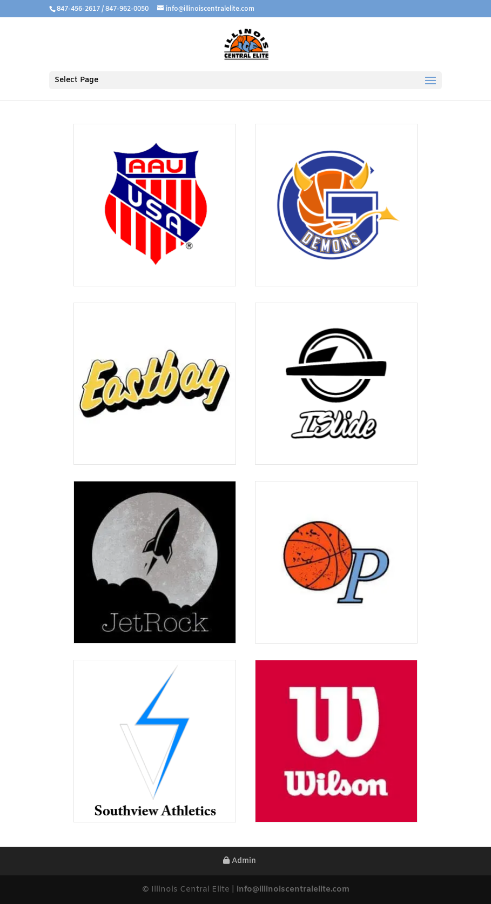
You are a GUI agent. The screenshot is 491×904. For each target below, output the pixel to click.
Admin (239, 861)
